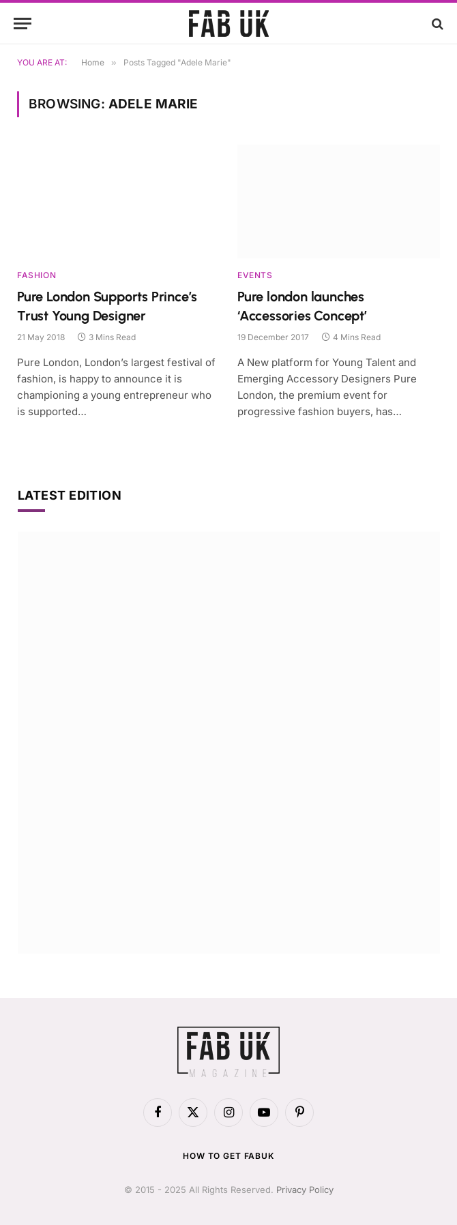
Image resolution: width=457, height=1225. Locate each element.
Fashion (36, 275)
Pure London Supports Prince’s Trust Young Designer (107, 305)
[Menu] (22, 23)
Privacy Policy (305, 1189)
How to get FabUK (228, 1156)
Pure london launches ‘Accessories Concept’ (302, 305)
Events (255, 275)
